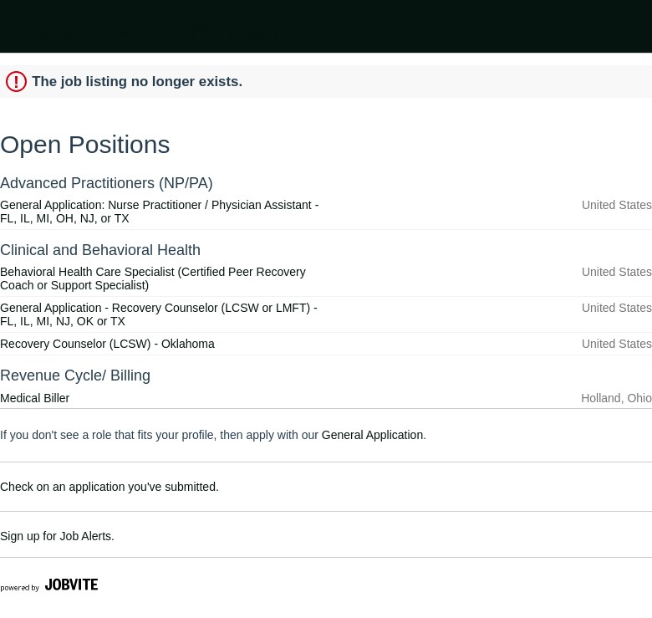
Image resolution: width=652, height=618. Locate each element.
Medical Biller (34, 398)
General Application (372, 435)
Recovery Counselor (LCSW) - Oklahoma (107, 343)
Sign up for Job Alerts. (57, 536)
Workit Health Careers (147, 35)
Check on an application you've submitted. (109, 486)
